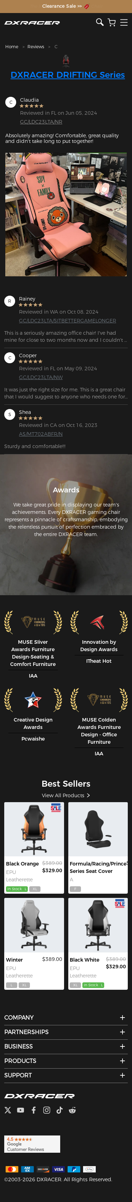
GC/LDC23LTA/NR (41, 122)
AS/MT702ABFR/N (41, 434)
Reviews (35, 46)
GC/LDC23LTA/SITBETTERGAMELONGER (46, 320)
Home (11, 46)
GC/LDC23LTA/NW (41, 377)
